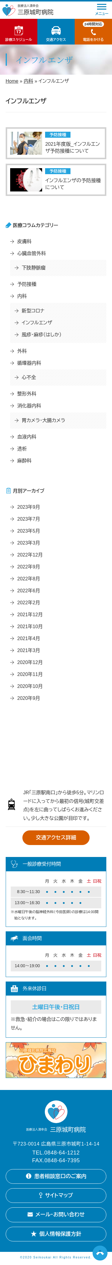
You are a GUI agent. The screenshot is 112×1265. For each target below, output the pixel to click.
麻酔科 (24, 460)
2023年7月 (28, 519)
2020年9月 (28, 698)
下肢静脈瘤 (34, 267)
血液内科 (26, 436)
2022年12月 (30, 554)
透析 (22, 448)
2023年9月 (28, 507)
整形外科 (26, 393)
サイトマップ (56, 1196)
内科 (28, 81)
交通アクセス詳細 (56, 838)
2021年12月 (30, 614)
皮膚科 (24, 241)
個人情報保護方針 (56, 1235)
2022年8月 (28, 578)
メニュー (101, 10)
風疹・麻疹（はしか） (42, 334)
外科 (22, 351)
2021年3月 (28, 650)
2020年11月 (30, 674)
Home (12, 81)
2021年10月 (30, 626)
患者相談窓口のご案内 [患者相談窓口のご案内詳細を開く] (56, 1177)
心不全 (29, 377)
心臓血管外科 (31, 253)
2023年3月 (28, 542)
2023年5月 (28, 530)
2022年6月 (28, 590)
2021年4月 (28, 638)
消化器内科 (29, 405)
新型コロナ (33, 310)
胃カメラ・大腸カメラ (43, 420)
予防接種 (26, 284)
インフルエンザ (37, 322)
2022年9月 (28, 566)
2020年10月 (30, 686)
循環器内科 (29, 363)
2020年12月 (30, 662)
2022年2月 (28, 602)
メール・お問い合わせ (56, 1216)
